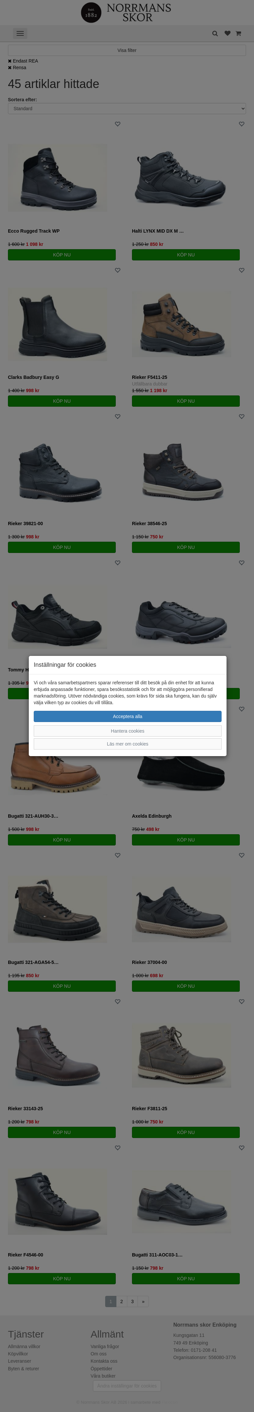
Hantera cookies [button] (127, 731)
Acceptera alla (128, 716)
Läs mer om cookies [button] (127, 744)
